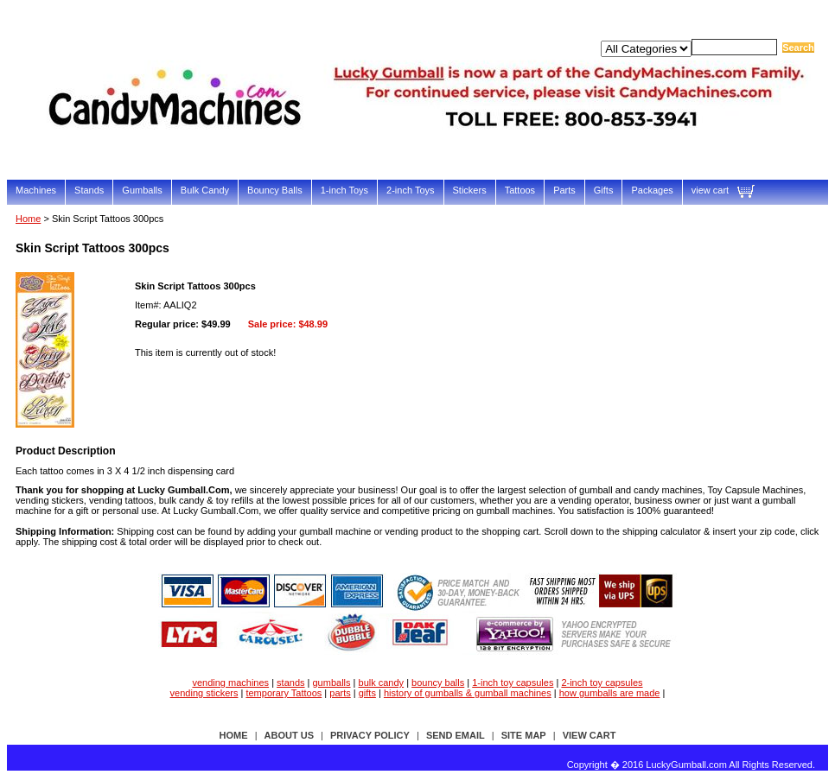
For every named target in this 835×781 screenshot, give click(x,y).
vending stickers (204, 693)
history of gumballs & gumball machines (467, 693)
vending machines (230, 682)
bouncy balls (437, 682)
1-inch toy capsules (512, 682)
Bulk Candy (205, 190)
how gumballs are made (609, 693)
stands (290, 682)
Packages (651, 190)
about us (289, 735)
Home (28, 218)
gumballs (332, 682)
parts (339, 693)
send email (455, 735)
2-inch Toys (410, 190)
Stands (89, 190)
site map (523, 735)
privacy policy (370, 735)
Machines (36, 190)
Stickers (470, 190)
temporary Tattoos (283, 693)
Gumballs (142, 190)
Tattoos (520, 190)
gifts (367, 693)
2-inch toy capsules (601, 682)
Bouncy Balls (275, 190)
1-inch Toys (344, 190)
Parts (564, 190)
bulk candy (382, 682)
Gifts (604, 190)
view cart (710, 190)
